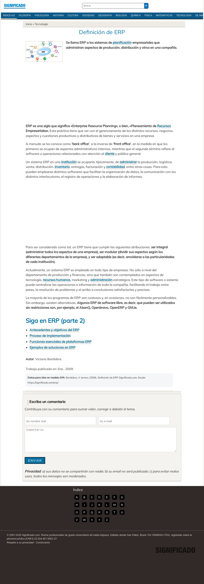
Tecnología (183, 15)
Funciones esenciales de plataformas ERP (60, 342)
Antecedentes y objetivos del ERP (54, 330)
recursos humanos (56, 280)
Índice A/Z (9, 15)
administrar (128, 162)
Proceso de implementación (50, 336)
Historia (58, 15)
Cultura (73, 15)
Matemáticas (164, 15)
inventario (62, 167)
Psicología (42, 15)
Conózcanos (43, 542)
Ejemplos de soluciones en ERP (52, 347)
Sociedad (88, 15)
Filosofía (25, 15)
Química (136, 15)
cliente (109, 154)
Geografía (105, 15)
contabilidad (115, 167)
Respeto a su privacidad (20, 542)
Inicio (29, 24)
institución (69, 162)
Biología (121, 15)
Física (148, 15)
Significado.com (14, 5)
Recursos (164, 126)
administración (101, 280)
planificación (122, 42)
